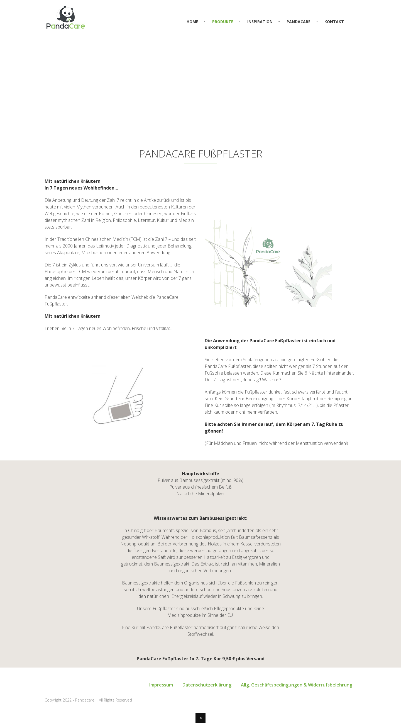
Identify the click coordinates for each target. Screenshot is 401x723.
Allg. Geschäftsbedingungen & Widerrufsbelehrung (296, 685)
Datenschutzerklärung (206, 685)
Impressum (161, 685)
